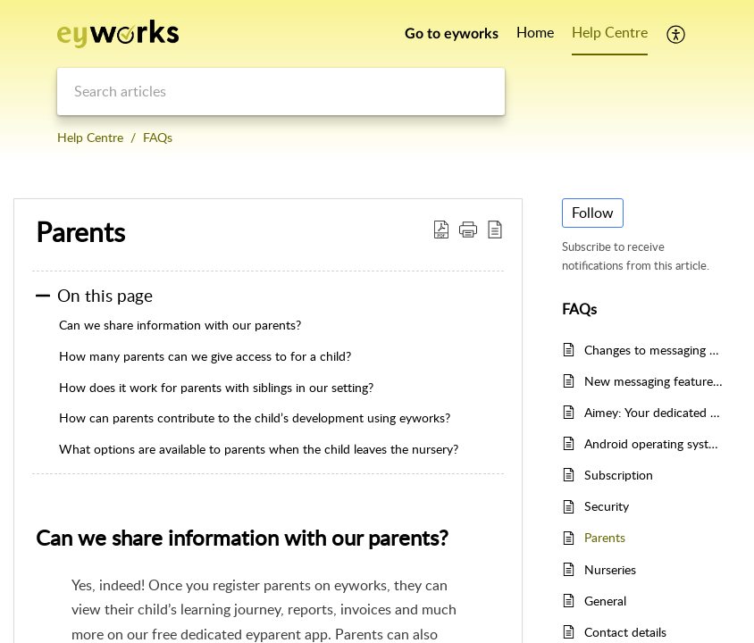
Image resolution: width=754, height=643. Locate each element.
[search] (281, 91)
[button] (677, 33)
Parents (604, 537)
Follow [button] (593, 212)
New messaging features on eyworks (653, 380)
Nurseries (610, 569)
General (605, 600)
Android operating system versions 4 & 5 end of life (653, 443)
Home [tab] (535, 32)
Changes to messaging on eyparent (653, 349)
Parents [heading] (80, 232)
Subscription (618, 474)
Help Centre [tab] (610, 32)
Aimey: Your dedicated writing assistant (653, 412)
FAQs (157, 137)
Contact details (625, 631)
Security (606, 505)
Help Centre (90, 137)
